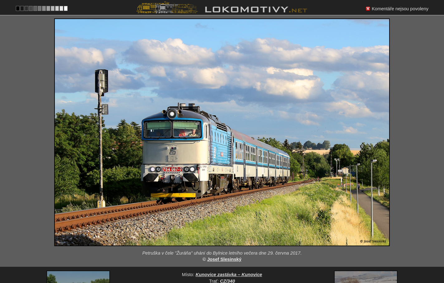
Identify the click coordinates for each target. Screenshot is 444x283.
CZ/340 (227, 234)
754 (237, 260)
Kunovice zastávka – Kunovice (229, 227)
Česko (219, 260)
